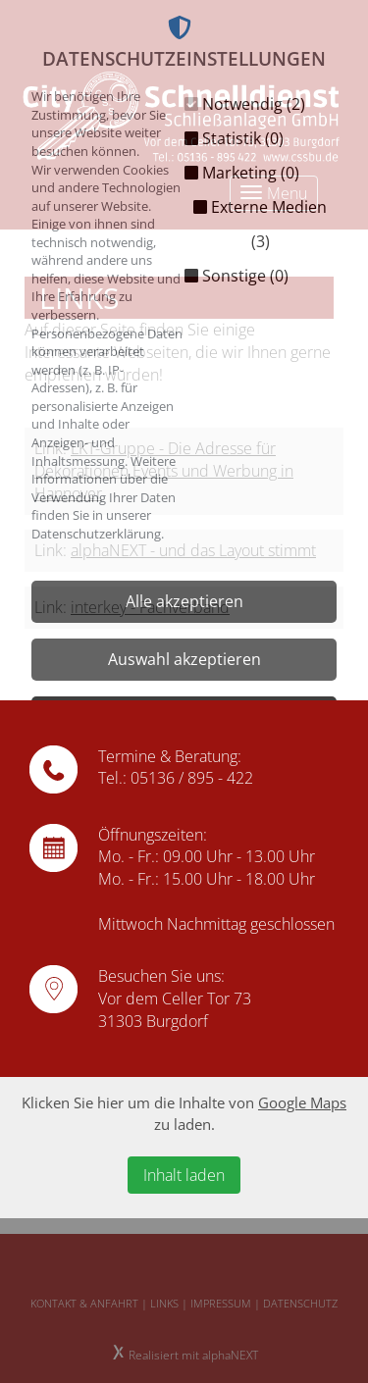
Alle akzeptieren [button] (184, 601)
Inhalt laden (184, 1175)
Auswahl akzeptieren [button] (184, 659)
